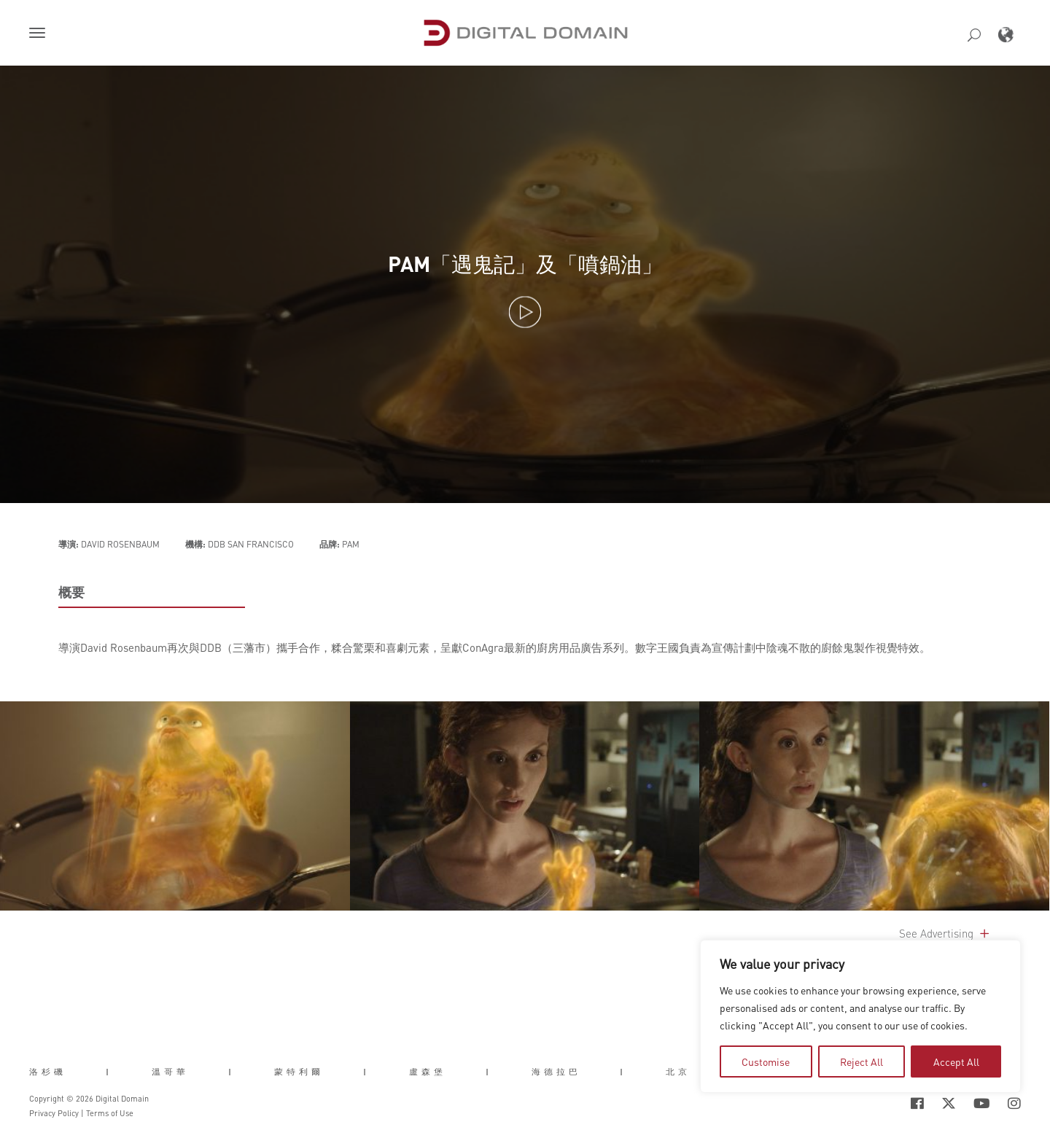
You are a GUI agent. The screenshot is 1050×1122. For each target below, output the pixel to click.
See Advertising (945, 933)
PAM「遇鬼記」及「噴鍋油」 (525, 264)
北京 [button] (678, 1072)
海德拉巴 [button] (556, 1072)
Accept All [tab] (956, 1061)
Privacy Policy (54, 1113)
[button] (40, 34)
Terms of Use (109, 1113)
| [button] (109, 1072)
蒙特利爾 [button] (299, 1072)
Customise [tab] (766, 1061)
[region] (860, 1016)
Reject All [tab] (861, 1061)
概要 (71, 592)
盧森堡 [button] (427, 1072)
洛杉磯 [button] (47, 1072)
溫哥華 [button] (170, 1072)
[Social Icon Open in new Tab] (917, 1103)
